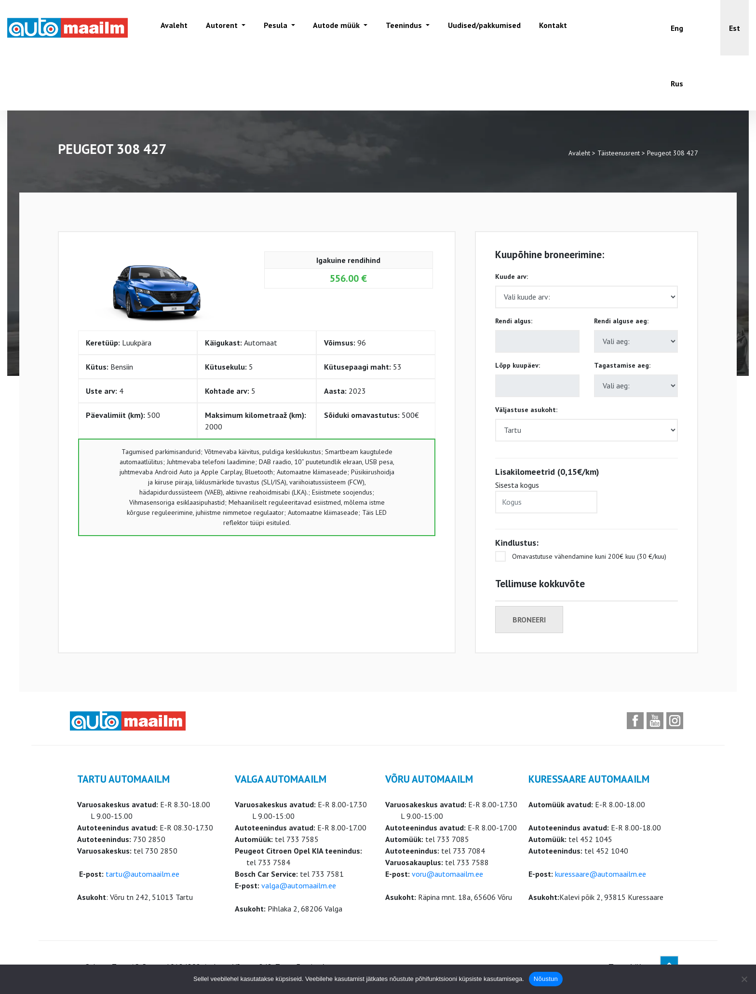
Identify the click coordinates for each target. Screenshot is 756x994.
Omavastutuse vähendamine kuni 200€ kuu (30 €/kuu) (580, 556)
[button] (734, 27)
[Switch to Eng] (677, 27)
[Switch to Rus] (677, 83)
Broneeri (529, 619)
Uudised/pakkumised (479, 27)
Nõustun (546, 978)
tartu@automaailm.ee (142, 874)
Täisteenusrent (618, 153)
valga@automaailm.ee (298, 885)
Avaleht (173, 27)
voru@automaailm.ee (447, 874)
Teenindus (400, 27)
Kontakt (547, 27)
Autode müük (334, 27)
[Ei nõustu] (744, 979)
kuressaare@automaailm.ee (600, 874)
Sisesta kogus (546, 496)
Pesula (273, 27)
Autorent (221, 27)
